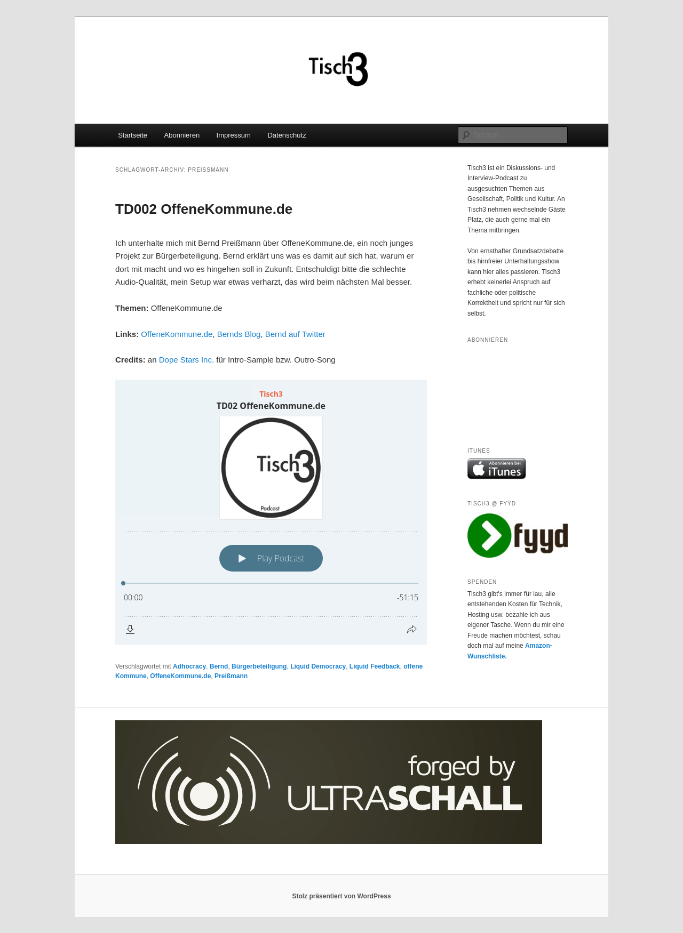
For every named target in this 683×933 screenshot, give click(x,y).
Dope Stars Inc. (186, 359)
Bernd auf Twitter (295, 334)
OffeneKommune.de (176, 334)
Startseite (132, 135)
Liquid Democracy (318, 666)
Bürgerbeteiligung (259, 666)
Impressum (234, 135)
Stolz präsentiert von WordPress (341, 896)
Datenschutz (286, 135)
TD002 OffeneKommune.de (203, 209)
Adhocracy (189, 666)
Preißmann (231, 676)
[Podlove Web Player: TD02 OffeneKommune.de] (271, 512)
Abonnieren (182, 135)
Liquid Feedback (375, 666)
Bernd (219, 666)
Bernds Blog (239, 334)
